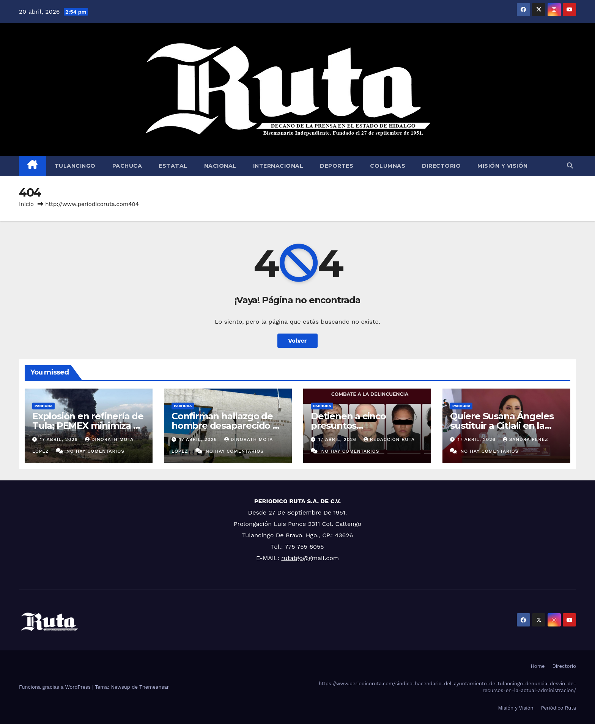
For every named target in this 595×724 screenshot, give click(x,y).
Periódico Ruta (558, 708)
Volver (297, 340)
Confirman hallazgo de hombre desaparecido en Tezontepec (228, 426)
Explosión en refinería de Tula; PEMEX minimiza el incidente (87, 426)
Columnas (387, 165)
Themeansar (154, 687)
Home (537, 666)
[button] (570, 165)
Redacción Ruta (389, 439)
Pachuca (127, 165)
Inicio (26, 204)
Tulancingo (75, 165)
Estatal (173, 165)
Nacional (220, 165)
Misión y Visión (502, 165)
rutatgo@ (295, 558)
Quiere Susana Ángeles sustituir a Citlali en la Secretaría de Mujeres (502, 426)
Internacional (278, 165)
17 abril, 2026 (60, 439)
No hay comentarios (95, 451)
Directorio (441, 165)
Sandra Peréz (525, 439)
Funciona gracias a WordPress (55, 687)
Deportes (336, 165)
